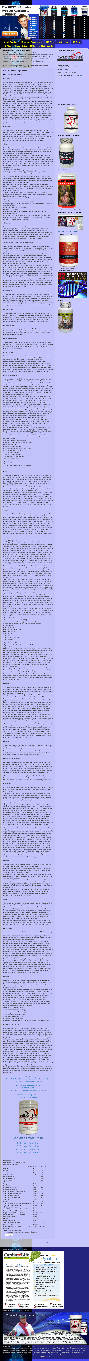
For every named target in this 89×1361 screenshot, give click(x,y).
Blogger (48, 1356)
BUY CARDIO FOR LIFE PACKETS (67, 232)
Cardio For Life (7, 56)
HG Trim (50, 42)
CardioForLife (10, 42)
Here (44, 1090)
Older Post (49, 1242)
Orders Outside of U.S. (25, 46)
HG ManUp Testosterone (31, 42)
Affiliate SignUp (46, 46)
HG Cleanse (63, 42)
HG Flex (7, 46)
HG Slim (76, 42)
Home (24, 1242)
